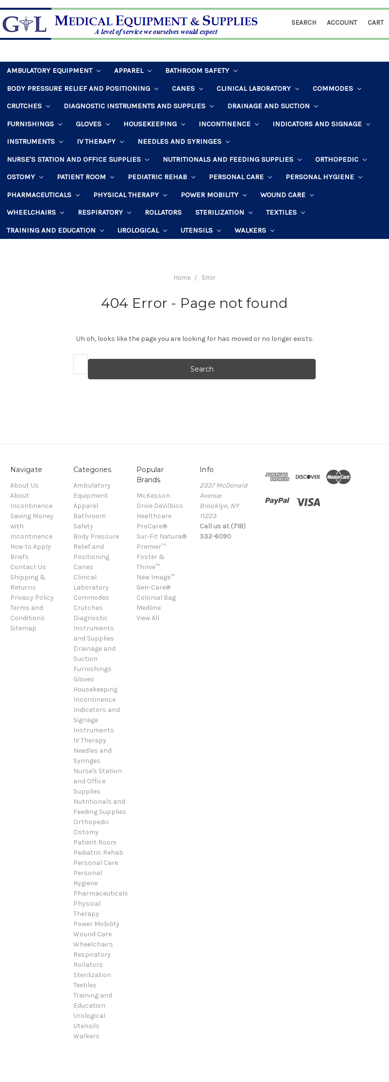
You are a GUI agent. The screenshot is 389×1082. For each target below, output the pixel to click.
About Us (24, 485)
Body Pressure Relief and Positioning (82, 88)
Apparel (133, 70)
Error (208, 277)
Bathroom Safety (201, 70)
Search (303, 22)
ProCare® (151, 526)
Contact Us (28, 567)
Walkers (254, 230)
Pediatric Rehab (161, 176)
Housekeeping (154, 123)
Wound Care (287, 194)
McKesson (153, 495)
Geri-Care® (153, 587)
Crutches (28, 105)
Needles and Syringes (183, 141)
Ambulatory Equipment (54, 70)
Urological (142, 230)
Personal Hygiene (324, 176)
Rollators (163, 212)
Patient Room (85, 176)
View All (147, 618)
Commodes (337, 88)
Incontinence (229, 123)
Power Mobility (214, 194)
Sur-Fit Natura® (161, 536)
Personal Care (240, 176)
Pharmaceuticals (43, 194)
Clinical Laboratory (258, 88)
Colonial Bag (156, 597)
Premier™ (151, 546)
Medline (148, 608)
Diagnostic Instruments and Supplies (139, 105)
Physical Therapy (130, 194)
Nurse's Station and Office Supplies (78, 159)
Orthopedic (341, 159)
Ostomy (25, 176)
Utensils (201, 230)
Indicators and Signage (321, 123)
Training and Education (55, 230)
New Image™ (155, 577)
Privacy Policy (32, 597)
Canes (187, 88)
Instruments (35, 141)
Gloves (93, 123)
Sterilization (224, 212)
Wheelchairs (35, 212)
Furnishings (34, 123)
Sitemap (23, 628)
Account (342, 22)
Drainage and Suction (272, 105)
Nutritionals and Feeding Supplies (232, 159)
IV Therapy (100, 141)
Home (182, 277)
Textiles (285, 212)
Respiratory (104, 212)
